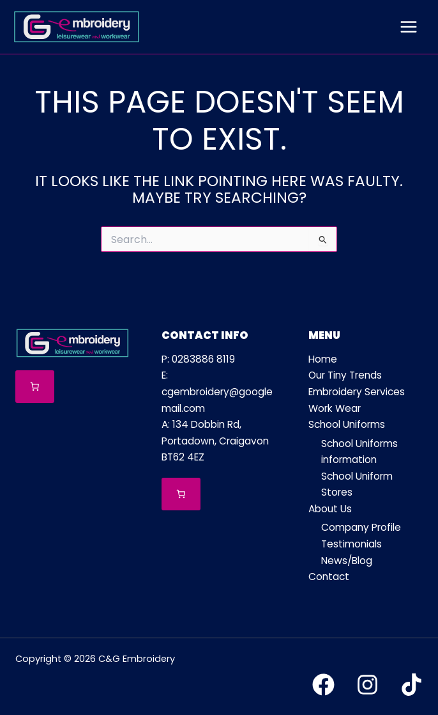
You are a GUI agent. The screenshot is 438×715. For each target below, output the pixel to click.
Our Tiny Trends (345, 375)
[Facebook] (323, 684)
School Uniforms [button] (346, 424)
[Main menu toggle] (408, 26)
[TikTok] (411, 684)
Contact (328, 576)
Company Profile (361, 527)
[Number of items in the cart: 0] (34, 386)
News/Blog (346, 560)
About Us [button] (330, 508)
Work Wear (334, 408)
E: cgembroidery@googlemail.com (217, 391)
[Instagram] (367, 684)
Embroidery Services (356, 391)
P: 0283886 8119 (198, 359)
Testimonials (351, 544)
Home (322, 359)
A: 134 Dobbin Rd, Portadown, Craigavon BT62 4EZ (215, 441)
